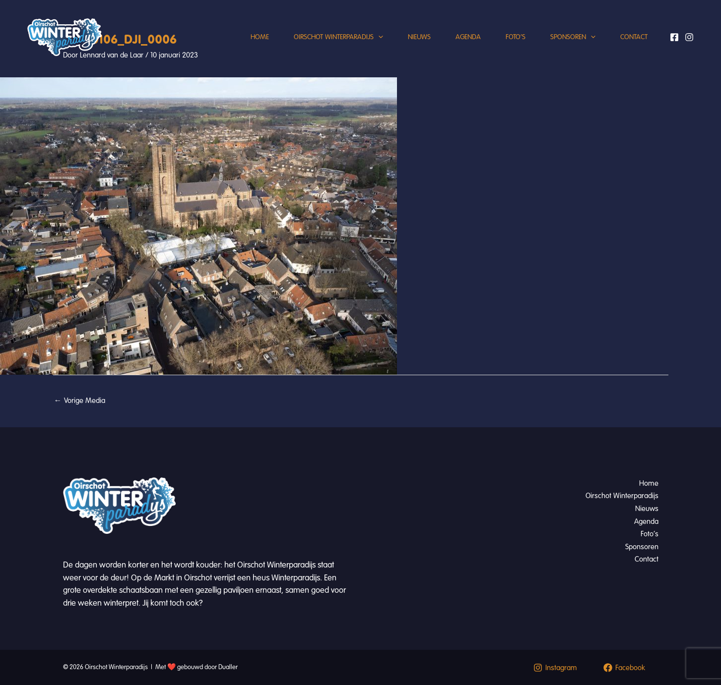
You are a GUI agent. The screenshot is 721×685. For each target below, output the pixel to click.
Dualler (228, 667)
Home (260, 37)
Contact (634, 37)
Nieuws (419, 37)
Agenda (468, 37)
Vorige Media (79, 400)
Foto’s (515, 37)
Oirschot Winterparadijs (338, 37)
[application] (378, 37)
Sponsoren (572, 37)
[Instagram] (689, 37)
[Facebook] (674, 37)
